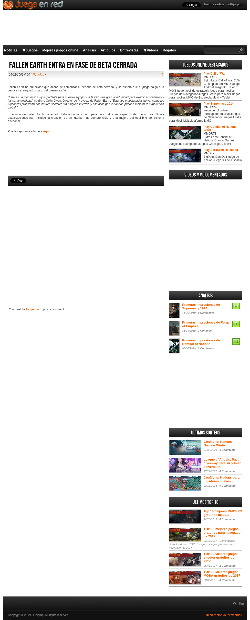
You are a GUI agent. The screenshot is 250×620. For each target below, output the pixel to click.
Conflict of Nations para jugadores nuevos (222, 479)
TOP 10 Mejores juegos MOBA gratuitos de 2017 (222, 573)
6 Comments (227, 519)
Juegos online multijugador (224, 4)
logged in (32, 309)
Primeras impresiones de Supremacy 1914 (201, 306)
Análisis (89, 50)
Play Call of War (215, 73)
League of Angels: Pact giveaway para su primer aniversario (222, 463)
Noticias (10, 50)
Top (241, 603)
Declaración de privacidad (224, 615)
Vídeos (152, 50)
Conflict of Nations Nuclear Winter (218, 443)
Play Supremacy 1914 (219, 103)
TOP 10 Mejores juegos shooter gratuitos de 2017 (221, 557)
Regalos (169, 50)
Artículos (108, 50)
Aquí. (46, 131)
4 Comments (227, 580)
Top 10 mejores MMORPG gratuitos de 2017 (223, 513)
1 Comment (205, 330)
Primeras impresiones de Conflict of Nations (201, 342)
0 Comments (206, 312)
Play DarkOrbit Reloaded (221, 150)
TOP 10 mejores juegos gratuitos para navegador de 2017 (223, 532)
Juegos (32, 50)
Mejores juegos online (60, 50)
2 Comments (206, 348)
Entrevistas (129, 50)
